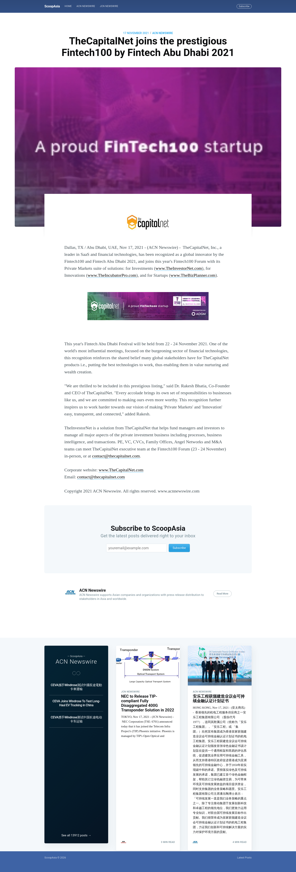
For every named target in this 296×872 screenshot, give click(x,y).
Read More (222, 593)
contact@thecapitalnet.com (116, 455)
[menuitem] (68, 6)
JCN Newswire (109, 6)
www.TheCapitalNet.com (121, 469)
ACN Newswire (85, 6)
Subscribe (244, 6)
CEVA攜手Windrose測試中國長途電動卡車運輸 (76, 680)
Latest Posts (244, 857)
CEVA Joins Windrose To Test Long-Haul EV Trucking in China (76, 696)
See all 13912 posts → (76, 835)
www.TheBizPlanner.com (193, 275)
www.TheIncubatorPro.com (112, 275)
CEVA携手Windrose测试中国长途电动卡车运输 (76, 712)
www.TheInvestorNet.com (179, 268)
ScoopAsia (52, 6)
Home (68, 6)
